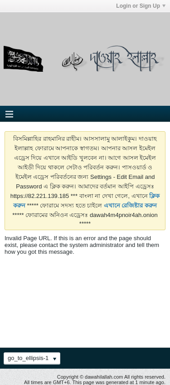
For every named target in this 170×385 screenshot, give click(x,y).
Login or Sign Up (140, 6)
